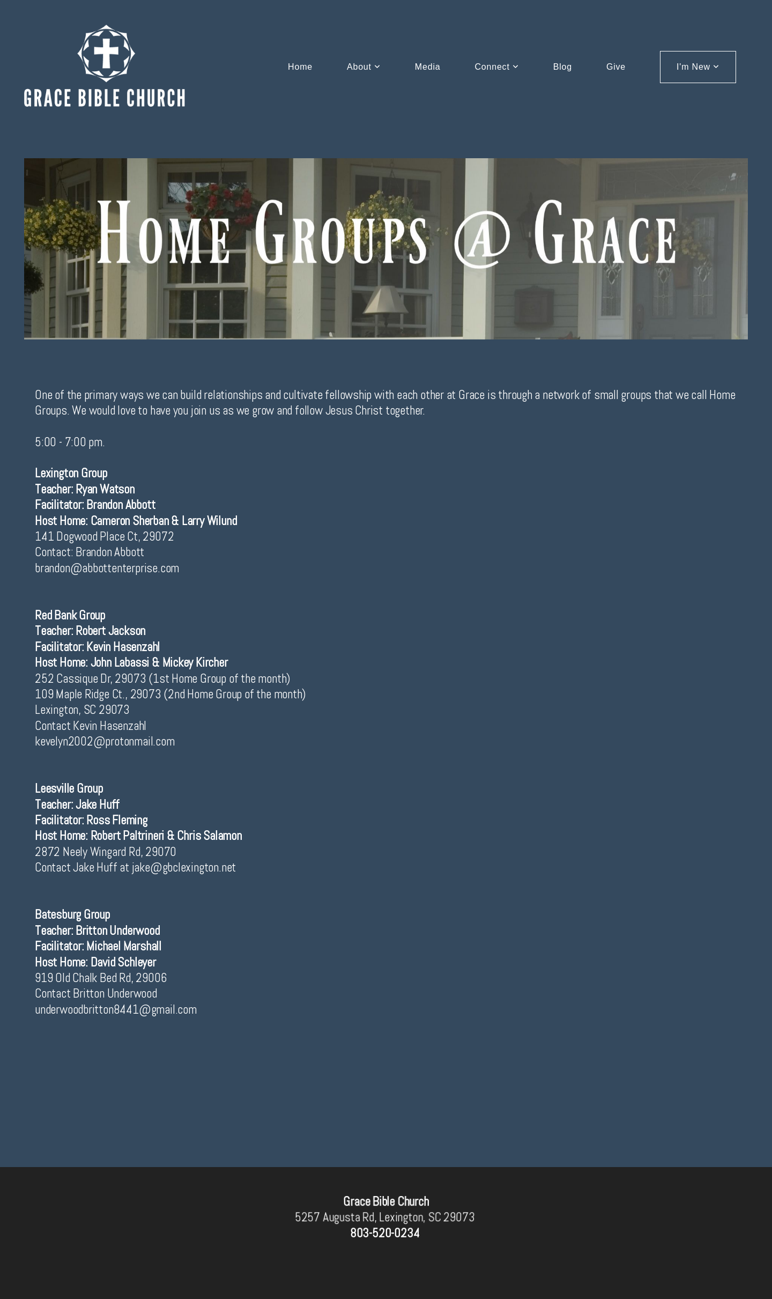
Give (616, 66)
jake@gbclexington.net (184, 867)
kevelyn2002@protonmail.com (105, 741)
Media (428, 66)
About (364, 66)
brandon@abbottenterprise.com (107, 568)
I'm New (698, 66)
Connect (496, 66)
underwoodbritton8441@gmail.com (116, 1009)
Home (300, 66)
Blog (562, 66)
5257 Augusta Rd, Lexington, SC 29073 (384, 1217)
